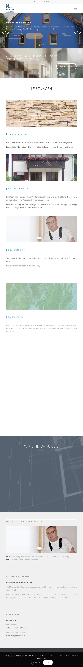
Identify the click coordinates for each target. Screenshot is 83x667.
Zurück (5, 30)
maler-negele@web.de (15, 635)
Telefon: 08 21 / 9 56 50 (41, 2)
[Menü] (75, 8)
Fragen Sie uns (15, 35)
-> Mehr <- (36, 662)
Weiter (77, 30)
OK (48, 662)
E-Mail (34, 35)
